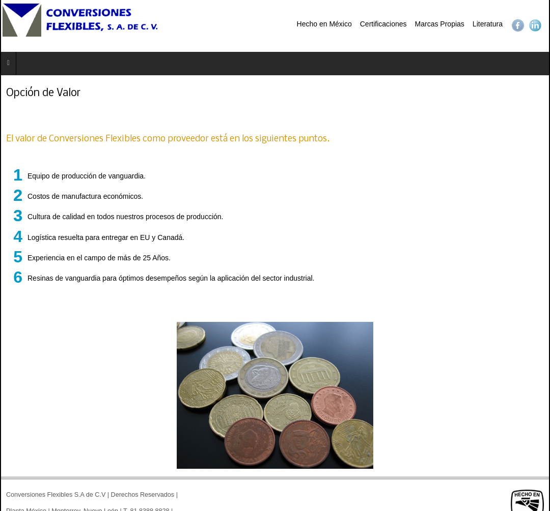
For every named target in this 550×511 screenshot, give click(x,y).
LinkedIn (535, 25)
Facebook (518, 25)
